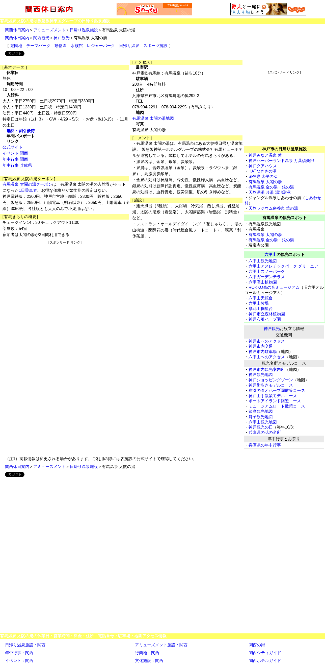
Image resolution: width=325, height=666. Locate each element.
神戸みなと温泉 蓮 (265, 155)
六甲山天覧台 (261, 298)
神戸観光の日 (261, 427)
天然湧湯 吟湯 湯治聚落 (270, 192)
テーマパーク (38, 45)
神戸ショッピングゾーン (271, 380)
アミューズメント (49, 30)
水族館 (77, 45)
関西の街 (257, 645)
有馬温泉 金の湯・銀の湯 (271, 187)
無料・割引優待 (21, 131)
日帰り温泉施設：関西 (25, 645)
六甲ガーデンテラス (267, 277)
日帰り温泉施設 (84, 30)
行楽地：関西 (147, 653)
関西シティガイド (265, 653)
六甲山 (270, 254)
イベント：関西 (19, 660)
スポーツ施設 (155, 45)
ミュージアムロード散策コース (277, 406)
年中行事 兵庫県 (17, 165)
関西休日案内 (17, 30)
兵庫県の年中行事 (265, 445)
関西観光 (41, 38)
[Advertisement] (65, 280)
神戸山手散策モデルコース (273, 396)
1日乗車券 (28, 190)
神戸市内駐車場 (263, 351)
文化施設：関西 (149, 660)
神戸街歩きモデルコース (271, 385)
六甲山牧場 (259, 303)
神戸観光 (61, 38)
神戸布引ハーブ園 (265, 319)
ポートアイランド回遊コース (275, 401)
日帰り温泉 (129, 45)
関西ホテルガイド (265, 660)
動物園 (61, 45)
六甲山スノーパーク (267, 271)
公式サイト (13, 147)
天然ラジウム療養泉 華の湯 (273, 208)
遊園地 (16, 45)
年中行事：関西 (19, 653)
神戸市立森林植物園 (267, 314)
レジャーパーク (101, 45)
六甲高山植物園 (263, 282)
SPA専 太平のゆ (263, 176)
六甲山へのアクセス (267, 357)
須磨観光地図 (261, 411)
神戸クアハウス (263, 166)
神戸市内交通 (261, 346)
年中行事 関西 (15, 159)
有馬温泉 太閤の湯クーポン (27, 184)
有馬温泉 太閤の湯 (265, 182)
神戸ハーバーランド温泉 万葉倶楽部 (281, 160)
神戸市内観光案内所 (267, 369)
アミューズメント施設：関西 (161, 645)
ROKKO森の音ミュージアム (274, 287)
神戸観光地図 (261, 374)
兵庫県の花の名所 (265, 432)
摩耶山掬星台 (261, 308)
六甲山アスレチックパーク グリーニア (283, 266)
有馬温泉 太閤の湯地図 (153, 118)
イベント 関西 (15, 153)
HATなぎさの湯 (263, 171)
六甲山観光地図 (263, 261)
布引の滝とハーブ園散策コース (277, 390)
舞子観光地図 (261, 417)
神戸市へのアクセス (267, 341)
